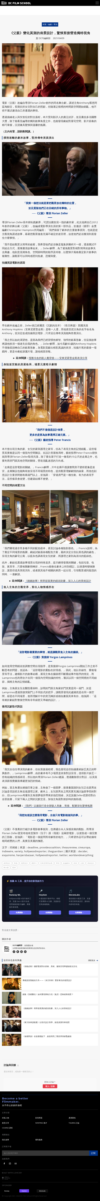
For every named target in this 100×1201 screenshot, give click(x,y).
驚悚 (14, 867)
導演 (57, 863)
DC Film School (16, 3)
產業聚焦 (72, 1118)
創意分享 (5, 1123)
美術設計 (90, 863)
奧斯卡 (34, 863)
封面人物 (5, 1118)
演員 (75, 863)
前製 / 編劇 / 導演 (50, 24)
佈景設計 (6, 863)
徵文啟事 (5, 1140)
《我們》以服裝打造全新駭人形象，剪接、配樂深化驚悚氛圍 (58, 805)
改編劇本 (66, 863)
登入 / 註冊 (50, 1086)
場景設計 (24, 863)
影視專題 (38, 1118)
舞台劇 (6, 867)
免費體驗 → (20, 912)
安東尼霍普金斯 (46, 863)
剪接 (15, 863)
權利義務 (38, 1140)
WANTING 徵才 (41, 1123)
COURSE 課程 (7, 1128)
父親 (82, 863)
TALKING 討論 (74, 1123)
